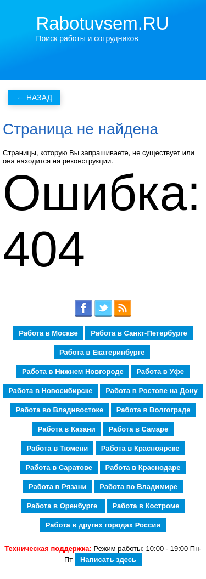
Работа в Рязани (58, 487)
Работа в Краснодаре (143, 467)
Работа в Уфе (160, 371)
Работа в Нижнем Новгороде (73, 371)
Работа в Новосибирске (50, 391)
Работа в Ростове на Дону (151, 391)
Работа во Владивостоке (59, 410)
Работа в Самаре (138, 429)
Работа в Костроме (146, 506)
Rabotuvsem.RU (102, 23)
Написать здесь (108, 559)
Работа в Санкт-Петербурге (139, 333)
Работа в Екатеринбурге (101, 352)
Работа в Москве (48, 333)
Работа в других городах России (103, 525)
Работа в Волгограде (153, 410)
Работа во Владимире (138, 487)
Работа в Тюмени (57, 448)
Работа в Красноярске (140, 448)
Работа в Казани (67, 429)
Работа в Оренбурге (62, 506)
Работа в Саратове (59, 467)
